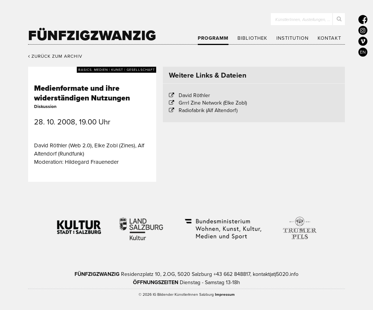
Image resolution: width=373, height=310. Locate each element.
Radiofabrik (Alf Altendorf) (208, 110)
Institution (292, 38)
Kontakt (329, 38)
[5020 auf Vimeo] (362, 41)
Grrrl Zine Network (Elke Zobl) (213, 103)
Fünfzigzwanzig (92, 35)
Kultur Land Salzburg (141, 224)
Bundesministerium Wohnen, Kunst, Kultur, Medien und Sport (222, 224)
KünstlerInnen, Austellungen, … (302, 19)
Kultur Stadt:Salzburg (79, 224)
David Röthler (194, 95)
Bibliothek (252, 38)
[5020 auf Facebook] (362, 19)
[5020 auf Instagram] (362, 30)
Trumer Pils (299, 224)
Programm (213, 38)
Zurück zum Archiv (55, 56)
